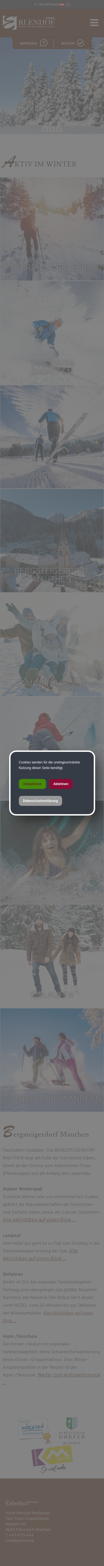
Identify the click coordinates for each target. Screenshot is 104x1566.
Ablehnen (61, 784)
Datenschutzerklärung (40, 801)
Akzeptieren (32, 784)
